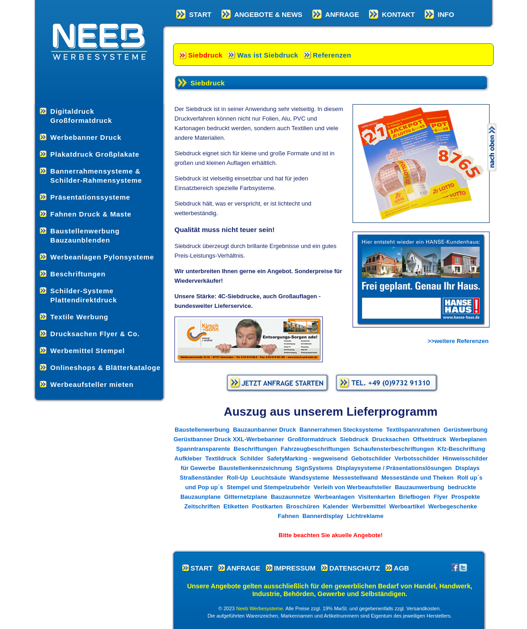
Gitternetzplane (246, 496)
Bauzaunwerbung (419, 487)
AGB (401, 568)
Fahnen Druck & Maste (91, 214)
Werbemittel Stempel (87, 350)
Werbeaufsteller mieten (91, 384)
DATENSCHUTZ (354, 568)
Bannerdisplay (322, 516)
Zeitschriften (202, 506)
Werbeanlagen (334, 496)
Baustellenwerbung (202, 429)
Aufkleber (188, 458)
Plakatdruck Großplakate (94, 154)
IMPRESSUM (295, 568)
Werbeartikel (407, 506)
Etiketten (235, 506)
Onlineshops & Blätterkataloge (105, 367)
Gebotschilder (371, 458)
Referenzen (332, 55)
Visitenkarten (376, 496)
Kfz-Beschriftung (461, 448)
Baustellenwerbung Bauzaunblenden (85, 235)
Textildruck (220, 458)
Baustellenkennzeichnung (255, 468)
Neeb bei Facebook (455, 567)
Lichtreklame (365, 516)
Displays (467, 468)
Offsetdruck (429, 439)
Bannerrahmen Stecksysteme (341, 429)
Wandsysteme (309, 477)
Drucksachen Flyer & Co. (95, 334)
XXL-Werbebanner (258, 439)
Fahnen (288, 516)
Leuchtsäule (268, 477)
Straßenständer (201, 477)
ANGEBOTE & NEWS (268, 14)
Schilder (251, 458)
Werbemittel (368, 506)
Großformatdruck (312, 439)
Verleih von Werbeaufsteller (352, 487)
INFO (445, 14)
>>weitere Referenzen (458, 341)
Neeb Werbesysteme (259, 608)
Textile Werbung (79, 317)
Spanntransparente (203, 448)
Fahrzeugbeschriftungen (315, 448)
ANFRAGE (342, 14)
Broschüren (303, 506)
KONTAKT (398, 14)
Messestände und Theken (417, 477)
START (200, 14)
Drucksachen (391, 439)
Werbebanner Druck (85, 137)
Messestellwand (355, 477)
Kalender (335, 506)
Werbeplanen (468, 439)
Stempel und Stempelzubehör (268, 487)
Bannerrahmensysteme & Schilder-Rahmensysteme (96, 175)
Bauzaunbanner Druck (264, 429)
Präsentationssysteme (90, 197)
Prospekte (465, 496)
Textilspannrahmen (413, 429)
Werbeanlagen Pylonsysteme (102, 257)
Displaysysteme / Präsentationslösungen (394, 468)
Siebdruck (205, 55)
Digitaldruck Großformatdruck (81, 115)
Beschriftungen (77, 274)
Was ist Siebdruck (267, 55)
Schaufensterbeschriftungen (393, 448)
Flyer (441, 496)
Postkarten (267, 506)
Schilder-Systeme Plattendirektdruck (83, 295)
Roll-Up (237, 477)
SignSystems (314, 468)
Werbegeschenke (452, 506)
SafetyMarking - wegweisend (307, 458)
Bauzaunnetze (291, 496)
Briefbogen (414, 496)
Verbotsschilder (417, 458)
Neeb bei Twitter (463, 567)
